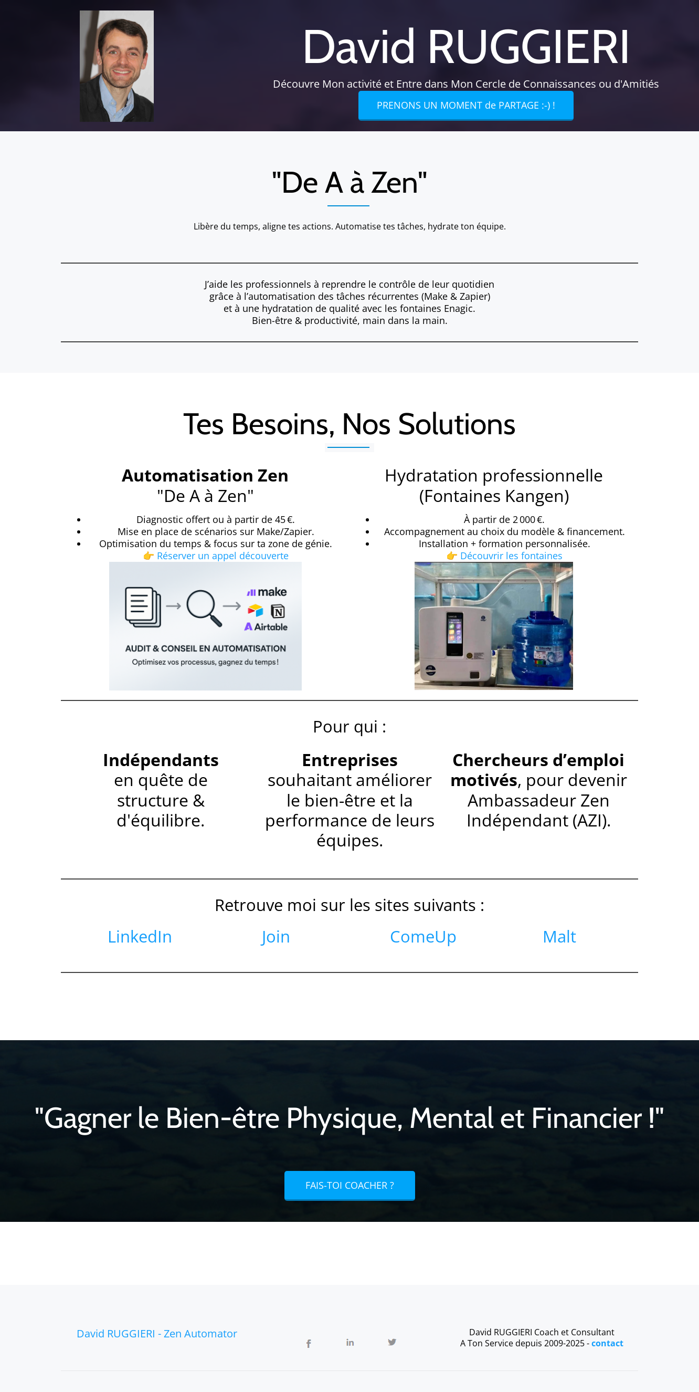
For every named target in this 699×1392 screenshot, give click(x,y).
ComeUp (423, 936)
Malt (559, 936)
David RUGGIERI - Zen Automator (157, 1333)
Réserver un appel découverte (223, 555)
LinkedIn (140, 936)
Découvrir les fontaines (511, 555)
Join (276, 936)
